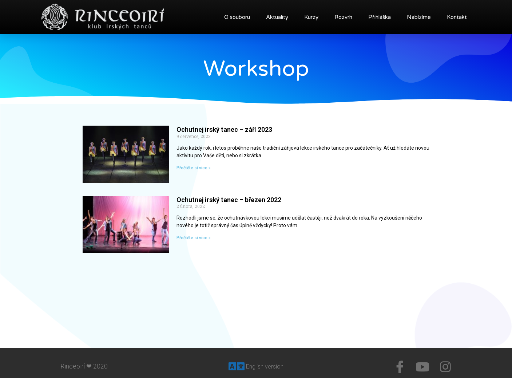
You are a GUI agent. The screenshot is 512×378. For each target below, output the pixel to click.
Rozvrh (343, 17)
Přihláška (379, 17)
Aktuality (277, 17)
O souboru (237, 17)
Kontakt (457, 17)
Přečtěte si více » (193, 167)
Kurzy (311, 17)
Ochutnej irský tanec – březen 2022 (228, 200)
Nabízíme (419, 17)
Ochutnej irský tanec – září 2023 (224, 129)
